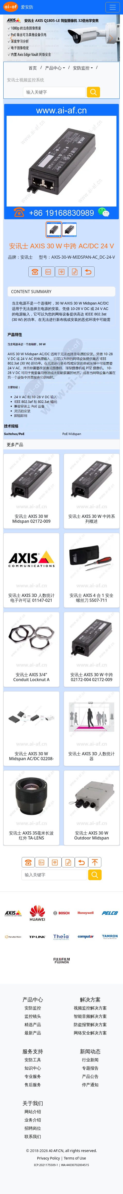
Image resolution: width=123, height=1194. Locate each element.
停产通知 (90, 1084)
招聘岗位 (32, 1128)
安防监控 (81, 68)
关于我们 (32, 1103)
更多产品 (15, 444)
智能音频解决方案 (90, 1016)
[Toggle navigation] (112, 7)
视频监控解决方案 (90, 1008)
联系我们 (32, 1136)
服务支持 (32, 1051)
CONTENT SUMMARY (31, 291)
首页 (33, 68)
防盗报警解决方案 (90, 1024)
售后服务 (32, 1084)
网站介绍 (32, 1111)
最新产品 (32, 1033)
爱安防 (18, 7)
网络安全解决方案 (90, 1033)
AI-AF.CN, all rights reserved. (73, 1150)
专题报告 (90, 1068)
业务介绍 (32, 1120)
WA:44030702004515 (75, 1165)
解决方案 (90, 999)
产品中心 (53, 68)
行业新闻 (90, 1060)
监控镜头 (32, 1016)
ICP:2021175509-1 (46, 1165)
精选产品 (32, 1024)
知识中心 (32, 1068)
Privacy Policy (48, 1158)
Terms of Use (75, 1158)
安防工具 (32, 1060)
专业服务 (32, 1076)
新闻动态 (90, 1051)
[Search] (54, 92)
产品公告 (90, 1076)
